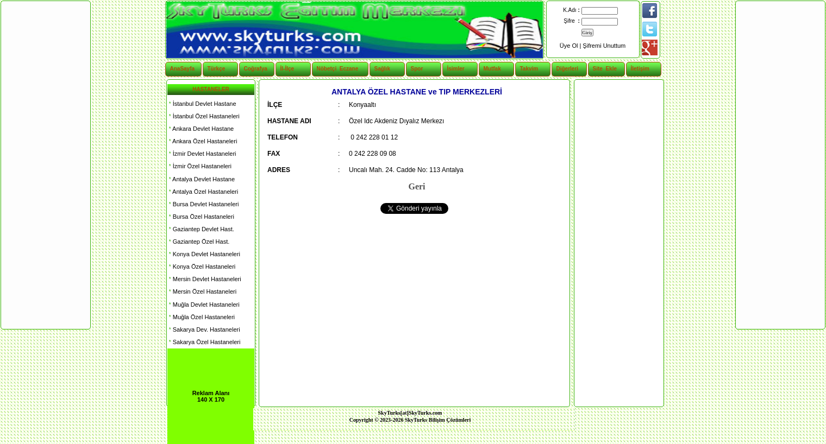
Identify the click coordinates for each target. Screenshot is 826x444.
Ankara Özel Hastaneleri (202, 141)
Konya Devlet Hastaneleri (203, 254)
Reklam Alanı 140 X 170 (211, 396)
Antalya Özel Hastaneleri (202, 191)
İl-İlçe (287, 69)
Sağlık (382, 69)
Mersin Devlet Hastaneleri (204, 279)
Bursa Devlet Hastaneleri (203, 204)
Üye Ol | (571, 45)
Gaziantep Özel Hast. (198, 241)
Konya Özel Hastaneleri (201, 266)
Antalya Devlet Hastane (201, 179)
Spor (417, 69)
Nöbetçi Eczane (332, 69)
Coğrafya (255, 69)
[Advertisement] (618, 243)
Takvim (529, 69)
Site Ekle (605, 69)
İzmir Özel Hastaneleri (199, 166)
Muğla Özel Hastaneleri (201, 317)
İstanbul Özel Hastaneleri (203, 116)
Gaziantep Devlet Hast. (200, 229)
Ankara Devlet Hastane (200, 128)
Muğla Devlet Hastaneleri (203, 304)
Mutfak (492, 69)
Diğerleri (567, 69)
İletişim (640, 69)
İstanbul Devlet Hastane (201, 103)
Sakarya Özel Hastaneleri (203, 342)
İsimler (456, 69)
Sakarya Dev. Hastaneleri (203, 329)
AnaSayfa (182, 69)
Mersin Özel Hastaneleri (201, 291)
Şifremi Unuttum (604, 45)
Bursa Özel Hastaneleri (200, 216)
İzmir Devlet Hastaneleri (201, 153)
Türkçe (217, 69)
